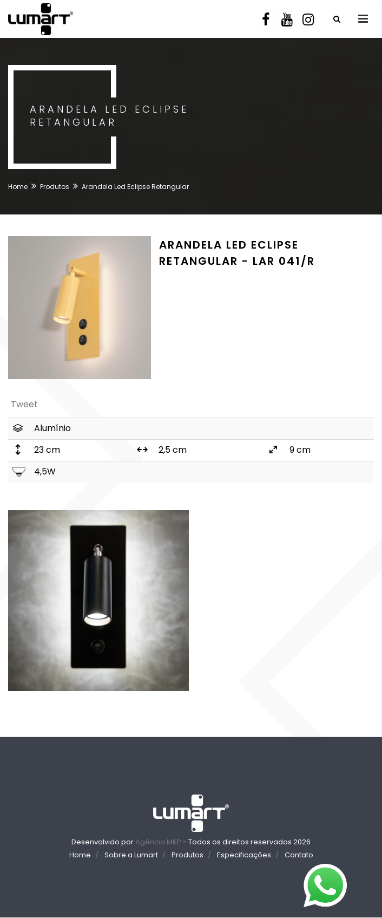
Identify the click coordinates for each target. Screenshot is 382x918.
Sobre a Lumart (131, 855)
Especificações (244, 855)
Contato (299, 855)
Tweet (24, 404)
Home (18, 186)
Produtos (54, 186)
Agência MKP (158, 842)
